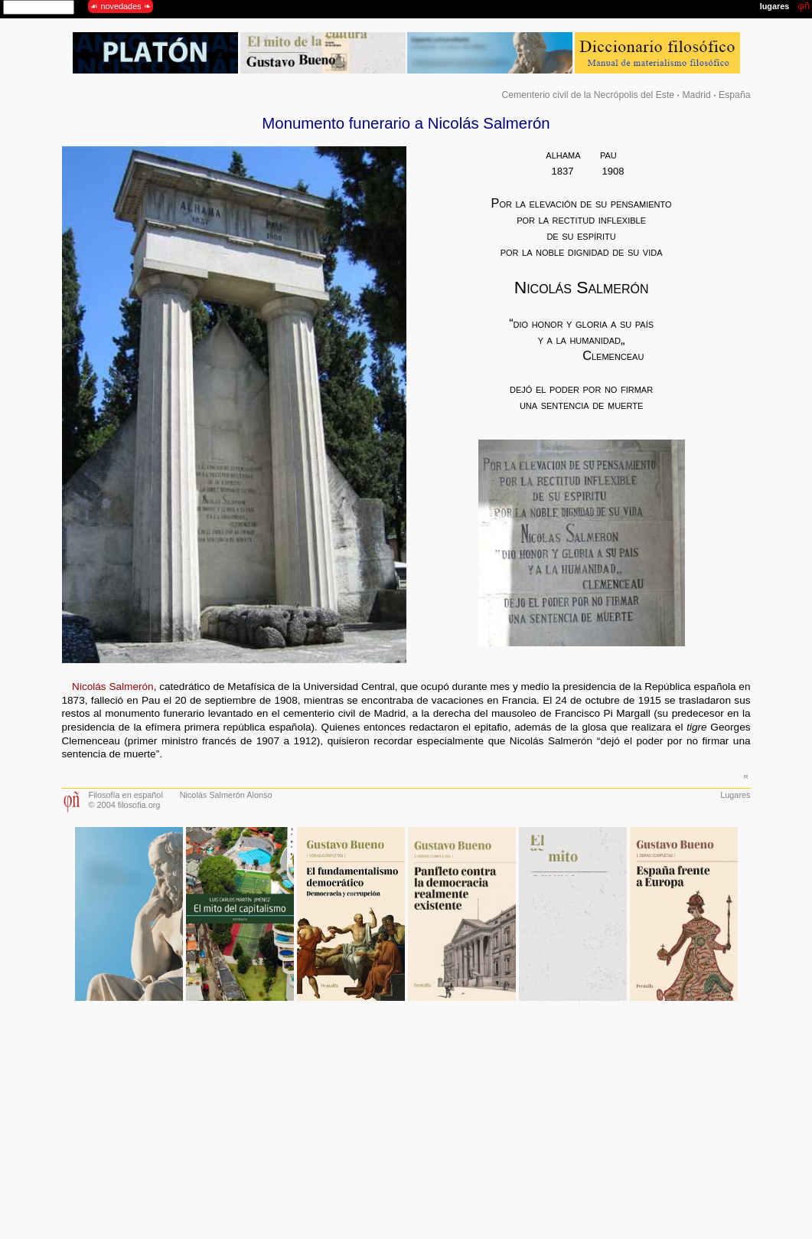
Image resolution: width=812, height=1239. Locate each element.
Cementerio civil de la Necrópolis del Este (587, 95)
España (735, 95)
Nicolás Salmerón (113, 686)
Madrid (696, 95)
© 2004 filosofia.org (125, 804)
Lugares (735, 794)
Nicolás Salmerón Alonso (226, 794)
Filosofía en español (126, 794)
